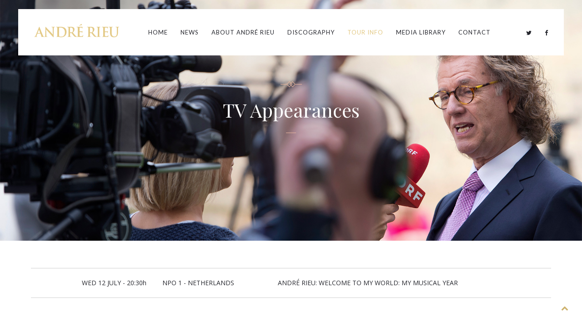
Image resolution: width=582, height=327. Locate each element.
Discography (311, 32)
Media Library (421, 32)
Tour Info (365, 32)
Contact (474, 32)
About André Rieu (243, 32)
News (190, 32)
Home (158, 32)
